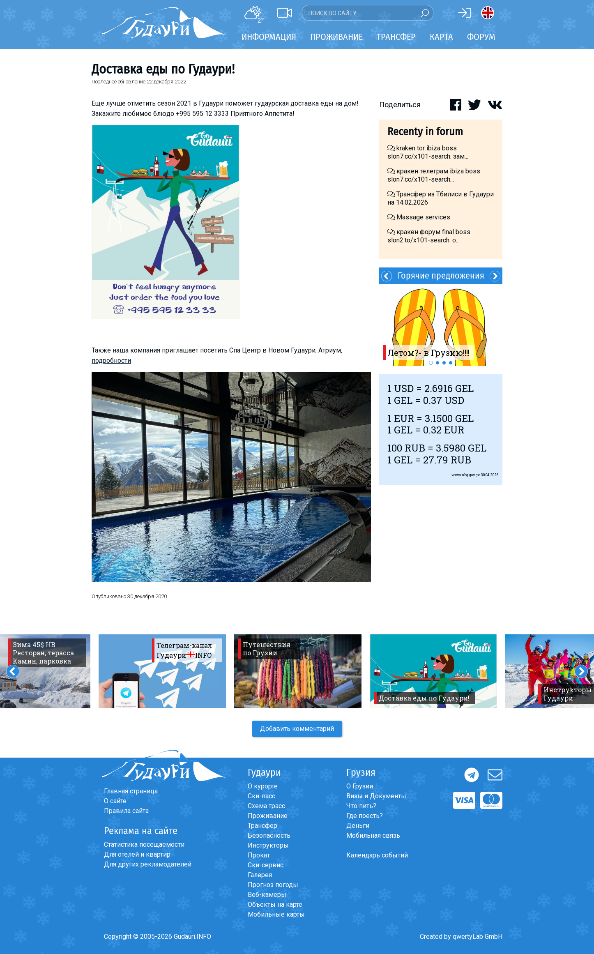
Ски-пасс (261, 796)
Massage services (418, 217)
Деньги (357, 826)
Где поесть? (364, 816)
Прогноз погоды (273, 885)
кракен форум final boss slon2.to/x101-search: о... (428, 236)
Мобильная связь (373, 835)
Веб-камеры (267, 895)
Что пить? (361, 806)
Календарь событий (377, 855)
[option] (440, 325)
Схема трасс (266, 806)
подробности (111, 360)
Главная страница (131, 791)
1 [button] (431, 363)
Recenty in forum (425, 131)
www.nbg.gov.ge (465, 474)
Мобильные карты (276, 914)
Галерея (260, 875)
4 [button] (451, 363)
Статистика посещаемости (144, 844)
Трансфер (262, 826)
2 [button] (437, 363)
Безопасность (269, 835)
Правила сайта (126, 811)
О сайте (115, 801)
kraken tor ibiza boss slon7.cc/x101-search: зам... (427, 152)
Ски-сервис (265, 865)
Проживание (268, 816)
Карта (441, 36)
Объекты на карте (275, 904)
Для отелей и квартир (137, 854)
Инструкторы (268, 845)
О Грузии (359, 786)
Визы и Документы (376, 796)
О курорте (263, 786)
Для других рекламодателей (147, 864)
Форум (481, 36)
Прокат (259, 855)
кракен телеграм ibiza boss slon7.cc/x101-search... (433, 175)
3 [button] (444, 363)
